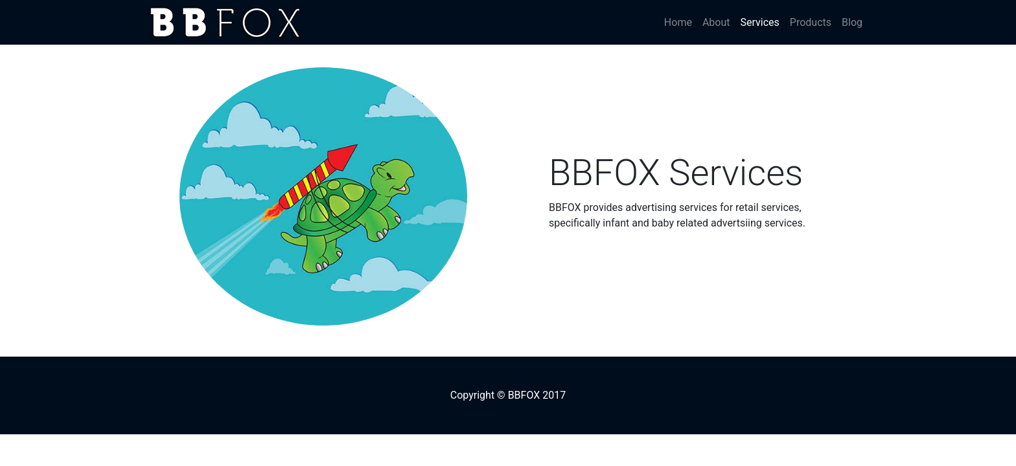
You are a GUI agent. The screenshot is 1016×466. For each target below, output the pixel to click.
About (716, 22)
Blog (852, 22)
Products (810, 22)
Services (763, 21)
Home (678, 22)
